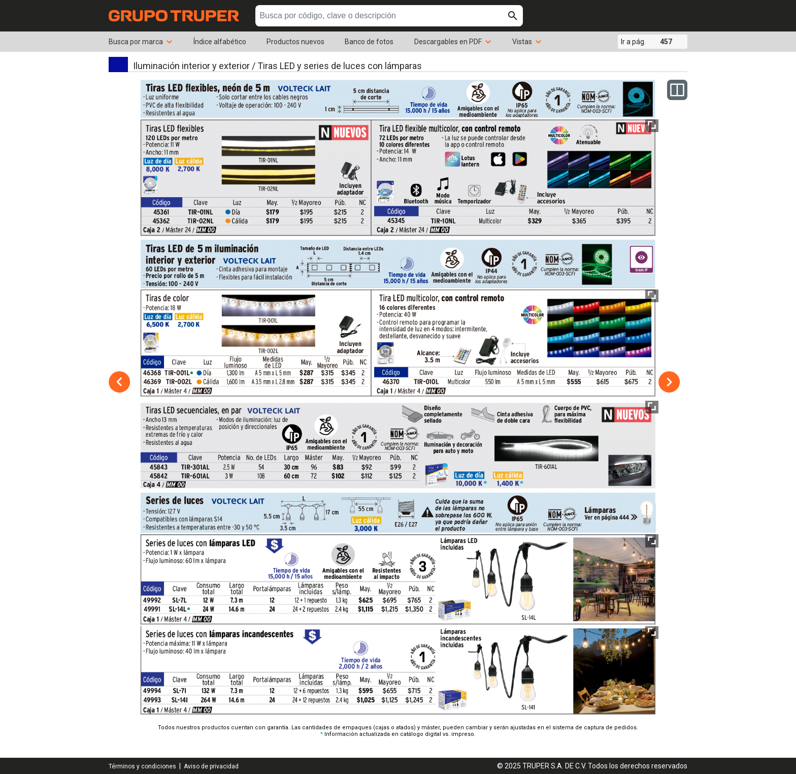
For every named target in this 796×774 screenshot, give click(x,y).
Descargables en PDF (453, 42)
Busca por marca (141, 42)
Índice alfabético (219, 42)
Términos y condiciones (142, 766)
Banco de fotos (369, 42)
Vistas (527, 42)
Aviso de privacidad (211, 766)
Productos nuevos (295, 42)
